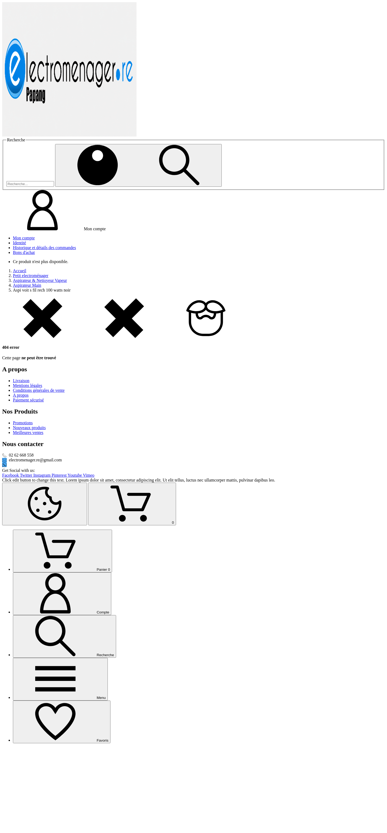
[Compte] (62, 679)
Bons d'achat (24, 252)
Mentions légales (27, 385)
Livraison (21, 380)
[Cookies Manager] (44, 504)
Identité (19, 242)
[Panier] (62, 636)
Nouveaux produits (29, 427)
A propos (20, 395)
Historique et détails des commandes (44, 247)
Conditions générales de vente (38, 390)
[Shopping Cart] (46, 589)
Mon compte (24, 238)
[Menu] (60, 764)
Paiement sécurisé (28, 400)
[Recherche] (30, 184)
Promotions (23, 423)
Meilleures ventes (28, 432)
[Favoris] (61, 807)
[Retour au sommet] (44, 546)
